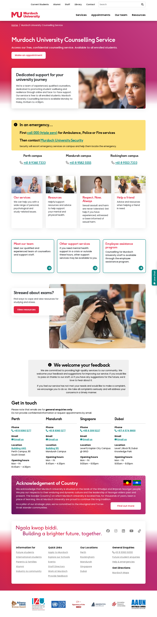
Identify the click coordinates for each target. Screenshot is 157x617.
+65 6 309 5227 (91, 430)
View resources (26, 309)
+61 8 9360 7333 (34, 162)
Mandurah (86, 561)
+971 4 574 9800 (126, 430)
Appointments (100, 15)
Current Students (40, 4)
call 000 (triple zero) (42, 133)
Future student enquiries (126, 557)
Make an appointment (28, 55)
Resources (139, 15)
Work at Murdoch (57, 571)
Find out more (125, 506)
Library (78, 4)
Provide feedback (58, 575)
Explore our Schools (59, 557)
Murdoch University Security (61, 140)
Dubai (83, 571)
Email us (19, 439)
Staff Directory (56, 566)
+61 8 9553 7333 (126, 162)
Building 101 (52, 448)
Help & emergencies (123, 561)
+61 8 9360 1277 (22, 430)
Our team (121, 15)
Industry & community (29, 571)
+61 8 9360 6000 (123, 552)
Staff (67, 4)
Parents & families (26, 561)
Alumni (56, 4)
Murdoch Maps (120, 572)
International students (29, 557)
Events (52, 561)
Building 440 (18, 448)
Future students (25, 552)
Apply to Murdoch (58, 552)
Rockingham (87, 557)
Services (81, 15)
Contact (90, 4)
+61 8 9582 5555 (80, 162)
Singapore (86, 566)
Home (14, 25)
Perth (83, 552)
